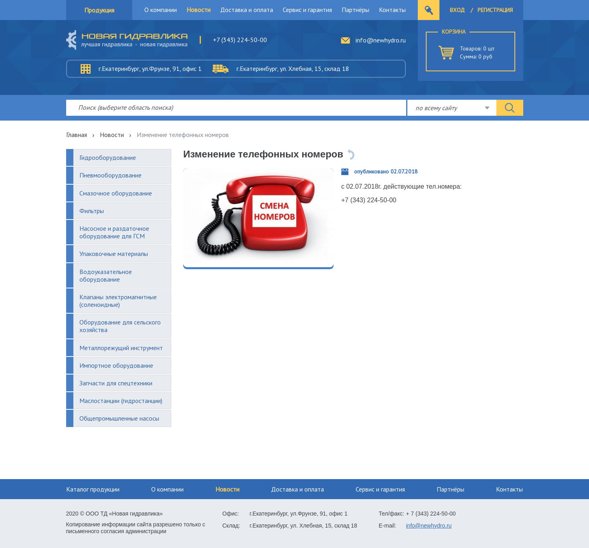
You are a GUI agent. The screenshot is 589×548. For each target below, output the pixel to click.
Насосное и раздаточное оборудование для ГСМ (114, 232)
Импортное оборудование (116, 365)
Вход (457, 10)
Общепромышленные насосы (119, 418)
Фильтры (91, 211)
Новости (198, 10)
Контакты (392, 10)
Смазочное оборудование (115, 193)
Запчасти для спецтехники (115, 383)
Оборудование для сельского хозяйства (120, 326)
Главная (76, 135)
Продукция (99, 10)
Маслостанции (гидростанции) (120, 401)
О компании (160, 10)
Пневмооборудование (110, 175)
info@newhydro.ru (381, 40)
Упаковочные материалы (113, 254)
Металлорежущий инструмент (121, 348)
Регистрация (495, 10)
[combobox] (451, 108)
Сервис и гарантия (307, 10)
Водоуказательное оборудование (105, 275)
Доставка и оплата (246, 10)
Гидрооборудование (107, 157)
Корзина (454, 31)
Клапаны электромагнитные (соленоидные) (118, 300)
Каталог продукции (92, 489)
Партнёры (355, 10)
